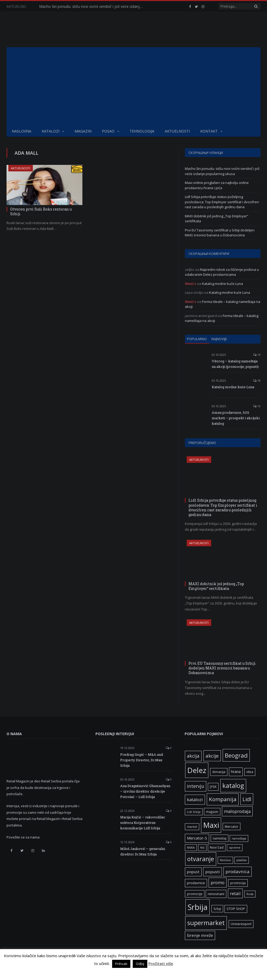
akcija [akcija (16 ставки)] (193, 756)
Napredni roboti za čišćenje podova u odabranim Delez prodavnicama (222, 272)
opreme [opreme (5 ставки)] (234, 847)
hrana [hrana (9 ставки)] (236, 771)
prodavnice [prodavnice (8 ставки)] (196, 882)
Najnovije (219, 339)
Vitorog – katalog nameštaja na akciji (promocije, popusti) (235, 364)
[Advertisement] (133, 86)
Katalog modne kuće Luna (222, 283)
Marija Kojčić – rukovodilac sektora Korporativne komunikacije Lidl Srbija (142, 822)
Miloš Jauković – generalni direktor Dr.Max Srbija (142, 851)
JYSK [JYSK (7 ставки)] (213, 786)
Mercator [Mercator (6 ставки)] (231, 826)
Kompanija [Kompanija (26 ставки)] (222, 799)
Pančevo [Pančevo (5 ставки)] (225, 860)
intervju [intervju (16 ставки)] (195, 786)
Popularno (197, 339)
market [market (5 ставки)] (192, 827)
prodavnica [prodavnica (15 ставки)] (238, 871)
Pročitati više (160, 963)
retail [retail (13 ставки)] (235, 893)
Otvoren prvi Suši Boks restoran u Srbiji (41, 211)
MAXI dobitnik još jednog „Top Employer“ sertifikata (216, 586)
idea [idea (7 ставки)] (249, 772)
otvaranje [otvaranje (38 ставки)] (200, 859)
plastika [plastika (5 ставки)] (241, 860)
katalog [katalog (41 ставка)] (233, 785)
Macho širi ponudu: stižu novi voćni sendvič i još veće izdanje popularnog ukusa (92, 6)
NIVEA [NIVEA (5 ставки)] (191, 847)
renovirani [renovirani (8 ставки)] (216, 893)
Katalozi (50, 131)
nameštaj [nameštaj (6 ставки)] (219, 838)
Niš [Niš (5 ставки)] (202, 847)
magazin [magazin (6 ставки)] (212, 812)
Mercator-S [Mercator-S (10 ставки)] (197, 838)
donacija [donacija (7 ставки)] (218, 772)
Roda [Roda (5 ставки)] (249, 894)
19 (256, 355)
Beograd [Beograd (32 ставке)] (236, 755)
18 (256, 380)
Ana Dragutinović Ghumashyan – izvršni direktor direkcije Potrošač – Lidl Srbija (145, 791)
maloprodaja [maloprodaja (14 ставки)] (237, 811)
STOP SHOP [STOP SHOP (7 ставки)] (236, 909)
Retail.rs (190, 283)
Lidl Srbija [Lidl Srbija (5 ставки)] (194, 812)
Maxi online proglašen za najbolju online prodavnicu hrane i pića (217, 185)
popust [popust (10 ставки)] (193, 871)
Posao (108, 131)
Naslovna (21, 131)
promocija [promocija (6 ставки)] (238, 883)
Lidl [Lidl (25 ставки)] (246, 799)
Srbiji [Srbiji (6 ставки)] (217, 909)
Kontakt (209, 131)
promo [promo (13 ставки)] (217, 882)
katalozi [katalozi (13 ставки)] (195, 799)
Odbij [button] (140, 963)
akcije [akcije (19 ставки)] (212, 755)
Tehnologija (142, 131)
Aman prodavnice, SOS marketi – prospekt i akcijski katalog (236, 418)
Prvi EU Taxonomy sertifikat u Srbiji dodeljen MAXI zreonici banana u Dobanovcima (219, 233)
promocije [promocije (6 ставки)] (194, 894)
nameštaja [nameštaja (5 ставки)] (239, 838)
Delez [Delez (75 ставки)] (196, 770)
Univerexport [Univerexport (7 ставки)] (241, 924)
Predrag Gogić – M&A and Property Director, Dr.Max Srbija (141, 760)
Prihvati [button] (121, 963)
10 (256, 406)
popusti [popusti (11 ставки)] (212, 871)
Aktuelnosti (177, 131)
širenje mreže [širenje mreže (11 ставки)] (200, 935)
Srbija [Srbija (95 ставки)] (197, 907)
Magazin (83, 131)
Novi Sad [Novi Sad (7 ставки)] (216, 847)
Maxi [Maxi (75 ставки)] (211, 825)
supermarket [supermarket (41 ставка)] (206, 923)
